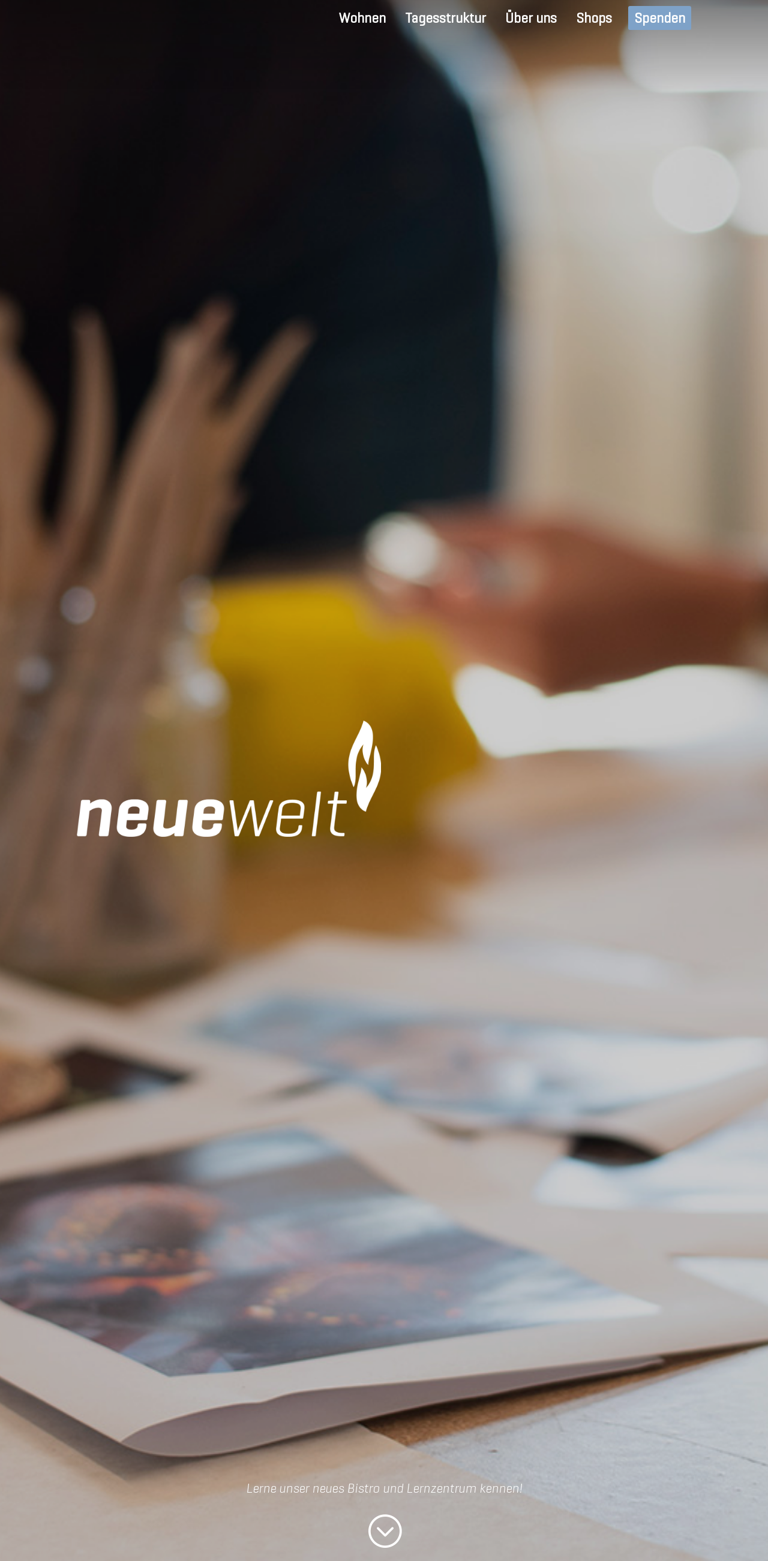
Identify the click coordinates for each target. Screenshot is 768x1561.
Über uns (531, 18)
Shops (594, 18)
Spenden (659, 18)
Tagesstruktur (445, 18)
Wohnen (362, 18)
